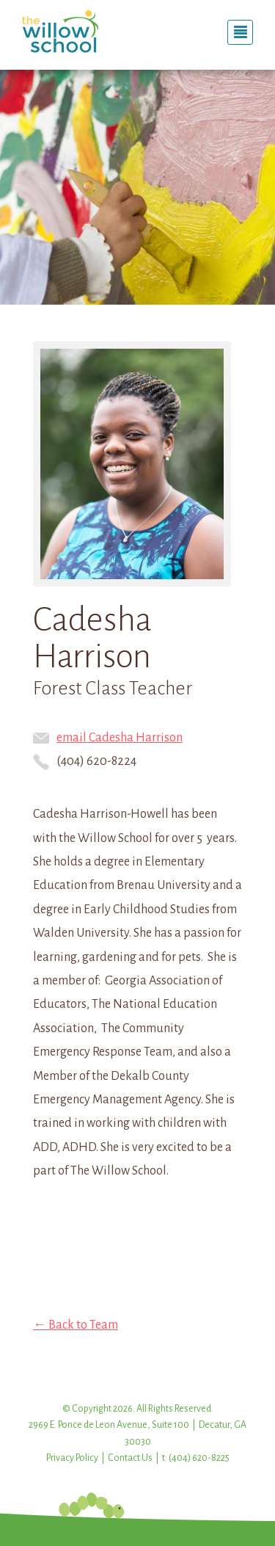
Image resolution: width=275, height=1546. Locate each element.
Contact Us (130, 1458)
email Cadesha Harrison (108, 737)
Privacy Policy (72, 1458)
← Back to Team (75, 1325)
